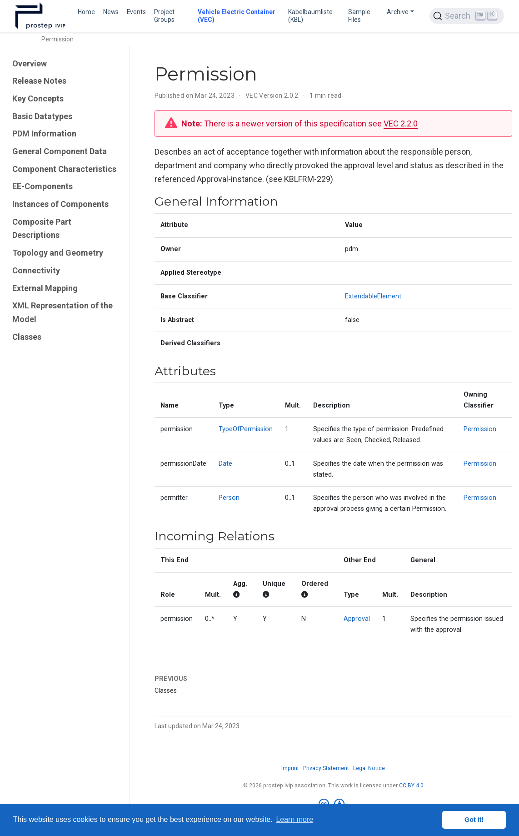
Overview (29, 63)
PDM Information (44, 133)
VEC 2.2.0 (401, 123)
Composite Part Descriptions (41, 228)
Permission (480, 429)
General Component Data (59, 151)
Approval (357, 619)
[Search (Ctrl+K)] (466, 16)
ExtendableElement (373, 296)
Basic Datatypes (42, 116)
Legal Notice (369, 768)
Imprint (290, 768)
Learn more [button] (294, 819)
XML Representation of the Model (62, 312)
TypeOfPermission (246, 429)
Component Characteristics (64, 169)
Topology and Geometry (57, 252)
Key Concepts (38, 98)
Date (225, 464)
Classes (26, 337)
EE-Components (42, 186)
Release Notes (39, 81)
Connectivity (36, 270)
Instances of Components (60, 204)
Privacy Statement (326, 768)
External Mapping (45, 288)
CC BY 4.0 (411, 785)
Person (229, 498)
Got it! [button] (474, 819)
